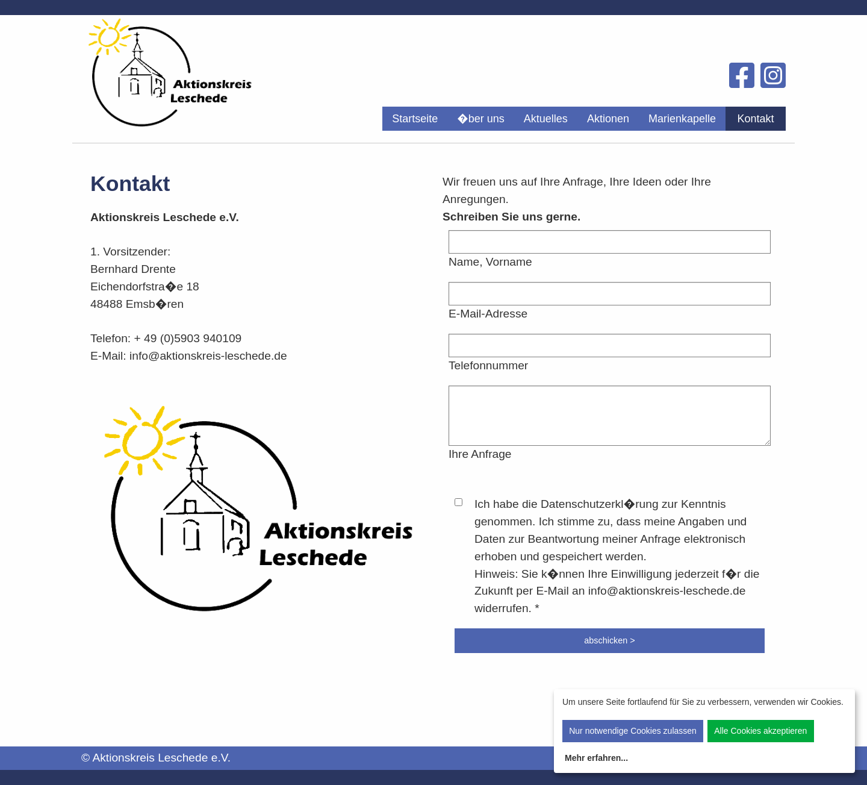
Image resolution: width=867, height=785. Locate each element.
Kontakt (755, 119)
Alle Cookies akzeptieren (760, 731)
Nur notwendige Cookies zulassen (633, 731)
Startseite (415, 119)
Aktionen (608, 119)
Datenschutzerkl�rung (600, 504)
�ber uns (481, 119)
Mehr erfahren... (596, 758)
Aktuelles (546, 119)
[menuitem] (414, 119)
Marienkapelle (682, 119)
